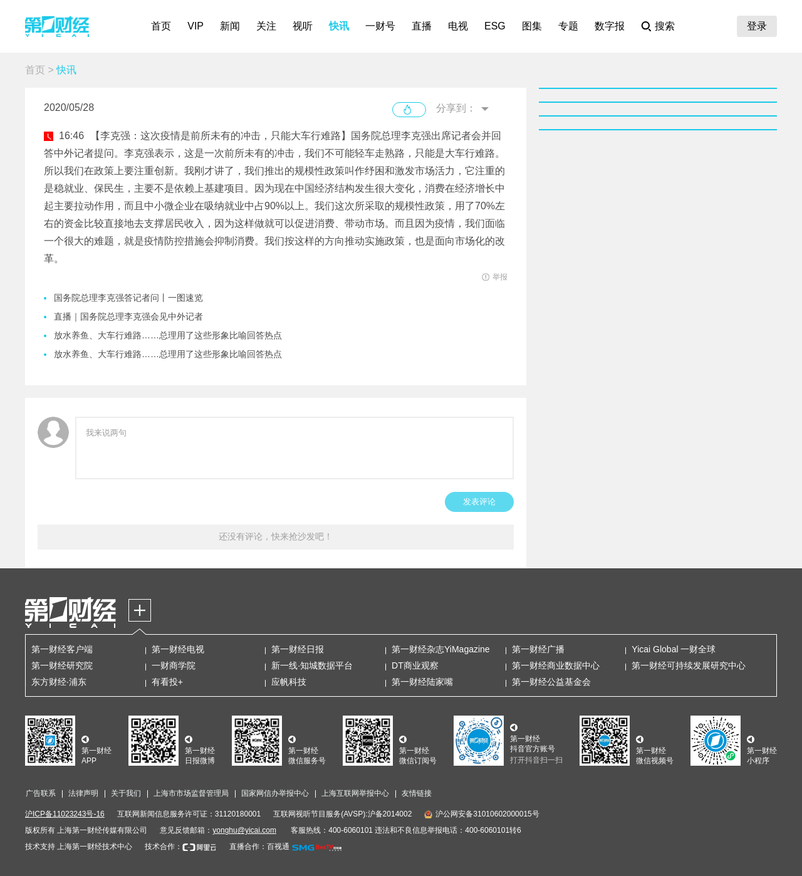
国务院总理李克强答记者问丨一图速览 (128, 298)
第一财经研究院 (62, 665)
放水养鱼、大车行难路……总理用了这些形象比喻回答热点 (168, 335)
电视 (458, 26)
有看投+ (167, 682)
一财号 (380, 26)
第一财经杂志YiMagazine (441, 649)
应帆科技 (288, 682)
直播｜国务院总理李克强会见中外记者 (128, 316)
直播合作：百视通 (259, 846)
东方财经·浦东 (58, 682)
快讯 (339, 26)
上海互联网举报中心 (355, 793)
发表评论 (479, 501)
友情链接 (417, 793)
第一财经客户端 (62, 649)
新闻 (230, 26)
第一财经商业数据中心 (556, 665)
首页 (161, 26)
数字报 (610, 26)
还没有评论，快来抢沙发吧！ (276, 536)
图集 (532, 26)
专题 (568, 26)
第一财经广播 (538, 649)
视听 (303, 26)
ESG (495, 26)
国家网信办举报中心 (275, 793)
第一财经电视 (178, 649)
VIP (195, 26)
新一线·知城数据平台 (312, 665)
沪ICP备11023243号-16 (65, 814)
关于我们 (126, 793)
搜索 (665, 26)
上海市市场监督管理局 (191, 793)
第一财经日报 (297, 649)
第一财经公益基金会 (551, 682)
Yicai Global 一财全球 (674, 649)
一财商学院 (173, 665)
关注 (266, 26)
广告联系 (41, 793)
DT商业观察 (415, 665)
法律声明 (83, 793)
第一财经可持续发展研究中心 (689, 665)
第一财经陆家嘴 (422, 682)
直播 (422, 26)
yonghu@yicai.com (244, 830)
